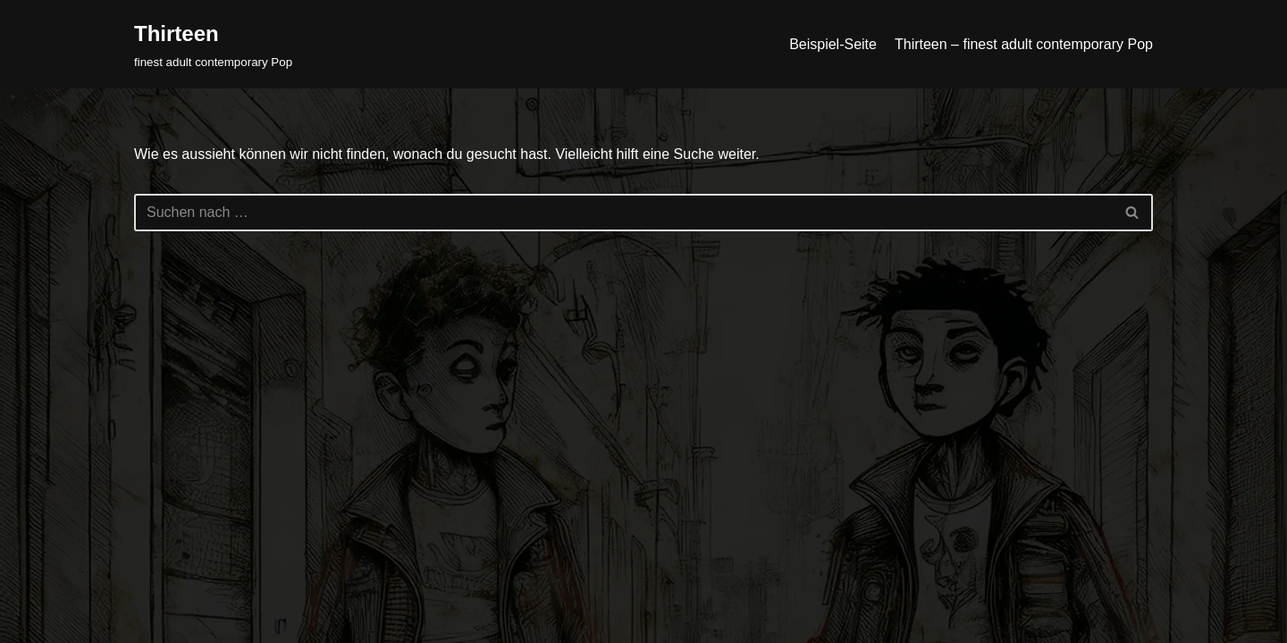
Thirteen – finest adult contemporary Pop (1024, 44)
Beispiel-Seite (833, 44)
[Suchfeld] (623, 212)
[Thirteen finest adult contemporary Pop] (213, 44)
